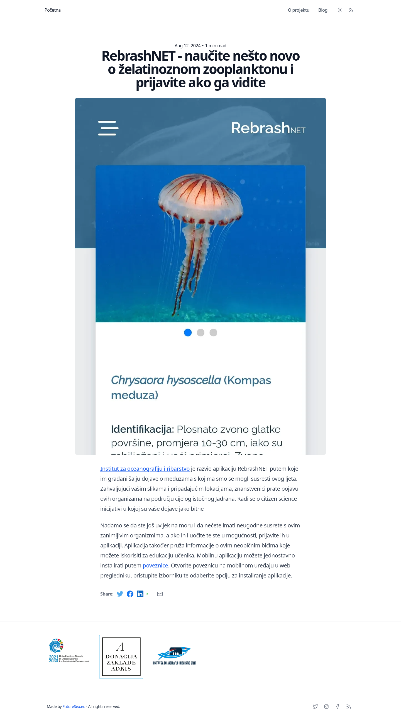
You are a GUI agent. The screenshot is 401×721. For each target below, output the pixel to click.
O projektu (298, 10)
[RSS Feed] (350, 10)
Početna (53, 10)
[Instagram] (326, 706)
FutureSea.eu (74, 706)
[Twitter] (315, 706)
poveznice (155, 565)
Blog (322, 10)
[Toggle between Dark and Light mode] (339, 10)
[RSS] (348, 706)
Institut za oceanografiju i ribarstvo (145, 468)
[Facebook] (337, 706)
